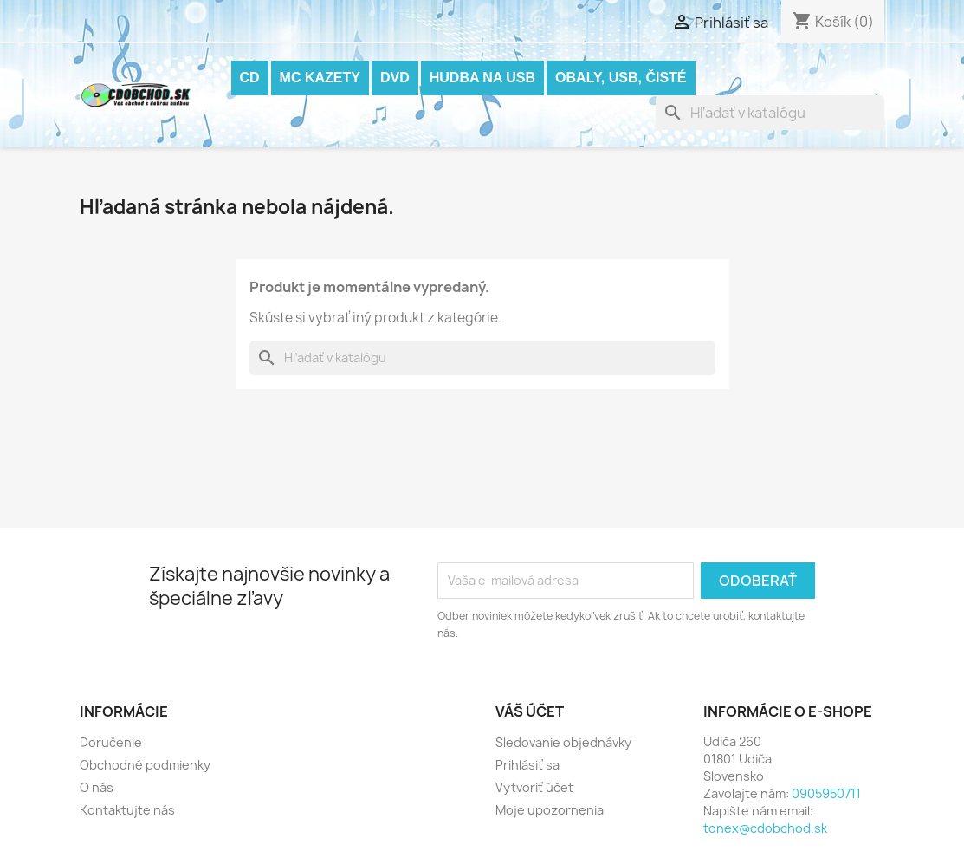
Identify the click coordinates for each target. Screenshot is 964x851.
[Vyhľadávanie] (770, 112)
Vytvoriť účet (534, 787)
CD (250, 77)
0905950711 (826, 793)
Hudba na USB (482, 77)
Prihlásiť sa (527, 765)
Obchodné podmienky (145, 765)
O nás (96, 787)
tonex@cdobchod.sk (765, 828)
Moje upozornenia (549, 810)
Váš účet (529, 711)
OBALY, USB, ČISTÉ (620, 77)
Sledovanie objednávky (563, 742)
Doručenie (111, 742)
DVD (395, 77)
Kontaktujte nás (127, 810)
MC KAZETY (320, 77)
